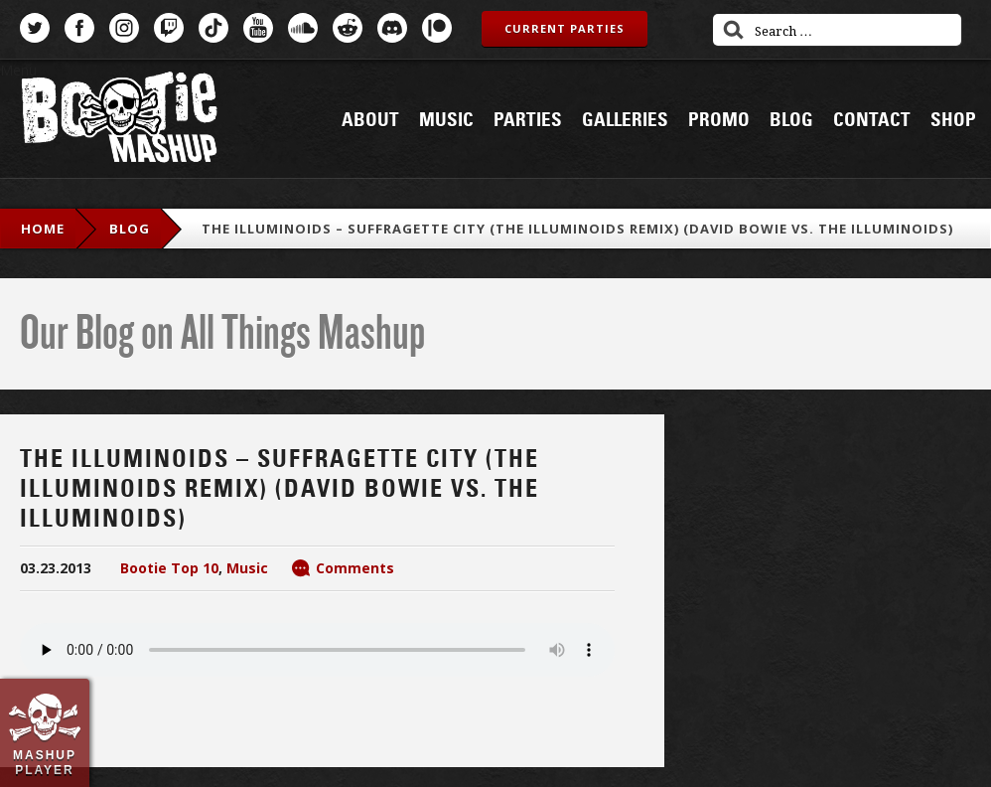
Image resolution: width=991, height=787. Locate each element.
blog (129, 228)
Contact (872, 120)
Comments (355, 567)
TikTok (213, 28)
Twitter (35, 28)
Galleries (625, 120)
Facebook (79, 28)
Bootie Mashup (119, 121)
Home (43, 228)
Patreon (437, 28)
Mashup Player (44, 762)
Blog (791, 120)
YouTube (258, 28)
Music (446, 120)
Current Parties (564, 28)
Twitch (169, 28)
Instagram (124, 28)
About (370, 120)
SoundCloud (303, 28)
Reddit (347, 28)
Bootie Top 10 (169, 567)
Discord (392, 28)
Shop (953, 120)
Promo (719, 120)
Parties (528, 120)
